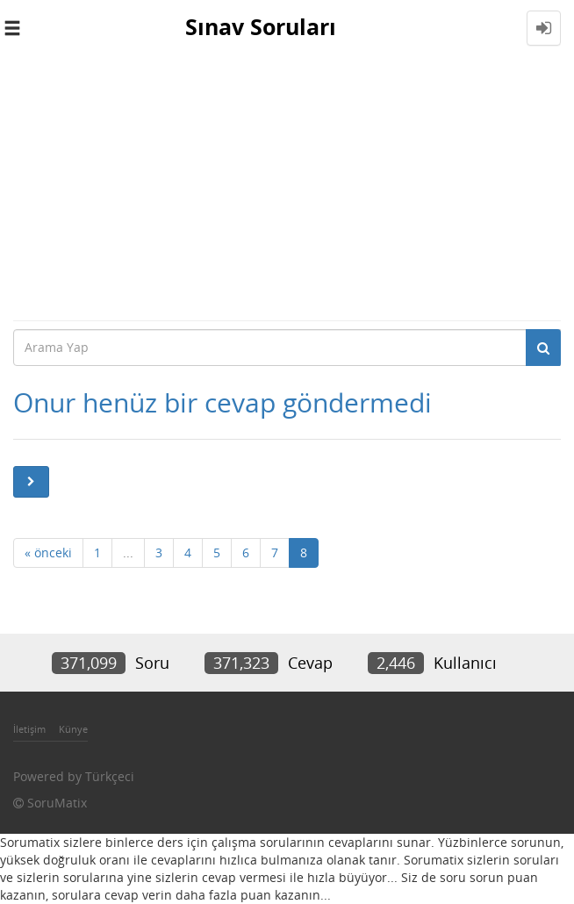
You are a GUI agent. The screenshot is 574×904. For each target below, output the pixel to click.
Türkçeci (109, 776)
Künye (73, 728)
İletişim (29, 728)
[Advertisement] (287, 188)
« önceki (48, 552)
